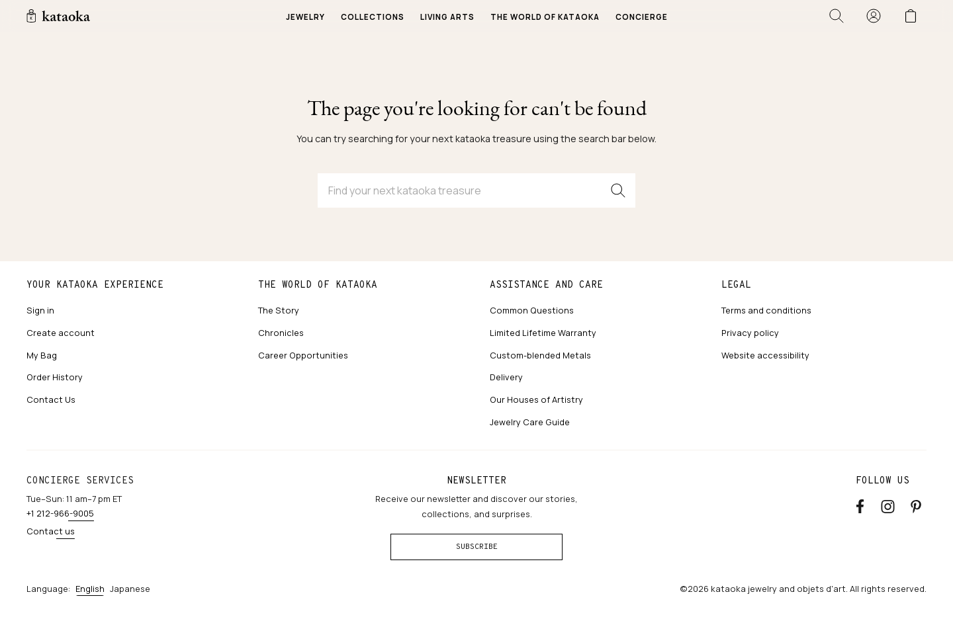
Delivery (506, 377)
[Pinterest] (916, 504)
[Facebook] (860, 504)
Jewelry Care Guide (530, 422)
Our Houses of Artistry (536, 399)
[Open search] (836, 16)
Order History (54, 377)
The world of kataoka (317, 284)
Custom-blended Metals (540, 355)
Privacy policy (750, 333)
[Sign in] (873, 16)
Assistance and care (546, 284)
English (90, 589)
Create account (60, 333)
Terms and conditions (766, 310)
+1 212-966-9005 (60, 513)
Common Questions (532, 310)
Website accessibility (765, 355)
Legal (736, 284)
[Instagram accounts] (888, 504)
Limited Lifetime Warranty (543, 333)
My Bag (41, 355)
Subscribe (477, 546)
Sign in (40, 310)
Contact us (50, 531)
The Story (278, 310)
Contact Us (50, 399)
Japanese (130, 589)
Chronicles (281, 333)
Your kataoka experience (94, 284)
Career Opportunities (303, 355)
